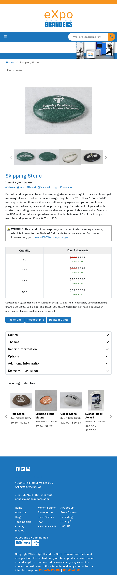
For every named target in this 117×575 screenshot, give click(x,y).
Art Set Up (67, 507)
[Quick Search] (88, 37)
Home (18, 507)
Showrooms (45, 512)
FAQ (40, 521)
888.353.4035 (44, 494)
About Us (21, 512)
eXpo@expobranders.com (32, 499)
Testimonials (23, 521)
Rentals (65, 525)
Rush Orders (46, 517)
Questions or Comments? (31, 537)
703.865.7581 (24, 494)
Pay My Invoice (19, 528)
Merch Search (47, 507)
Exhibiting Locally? (67, 519)
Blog (18, 517)
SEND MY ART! (47, 526)
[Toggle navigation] (5, 36)
